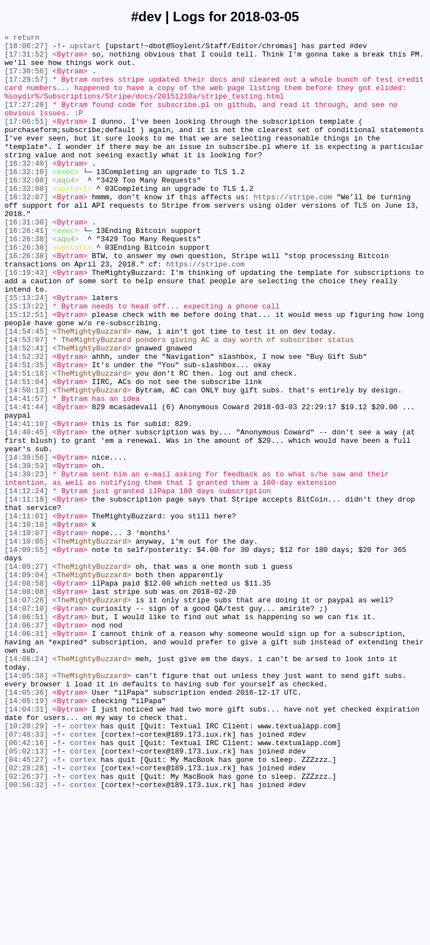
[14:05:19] (26, 835)
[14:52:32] (26, 422)
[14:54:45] (26, 391)
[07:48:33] (26, 875)
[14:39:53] (26, 553)
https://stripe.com (293, 230)
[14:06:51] (26, 734)
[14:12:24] (26, 583)
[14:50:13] (26, 462)
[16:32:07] (26, 230)
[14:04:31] (26, 845)
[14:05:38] (26, 804)
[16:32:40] (26, 190)
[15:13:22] (26, 361)
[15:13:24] (26, 351)
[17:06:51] (26, 139)
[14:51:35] (26, 432)
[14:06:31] (26, 754)
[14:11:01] (26, 613)
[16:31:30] (26, 260)
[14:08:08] (26, 704)
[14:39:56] (26, 542)
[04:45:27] (26, 905)
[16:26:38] (26, 280)
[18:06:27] (26, 49)
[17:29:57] (26, 89)
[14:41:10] (26, 502)
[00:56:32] (26, 935)
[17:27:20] (26, 119)
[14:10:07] (26, 633)
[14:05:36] (26, 825)
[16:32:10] (26, 200)
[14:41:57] (26, 472)
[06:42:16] (26, 885)
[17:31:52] (26, 59)
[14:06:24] (26, 784)
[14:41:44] (26, 482)
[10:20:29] (26, 865)
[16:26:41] (26, 270)
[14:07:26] (26, 714)
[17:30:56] (26, 79)
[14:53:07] (26, 401)
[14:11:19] (26, 593)
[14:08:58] (26, 694)
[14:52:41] (26, 411)
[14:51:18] (26, 442)
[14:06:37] (26, 744)
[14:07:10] (26, 724)
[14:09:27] (26, 673)
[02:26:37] (26, 925)
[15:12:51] (26, 371)
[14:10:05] (26, 643)
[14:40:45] (26, 512)
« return (21, 39)
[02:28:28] (26, 915)
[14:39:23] (26, 563)
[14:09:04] (26, 684)
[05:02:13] (26, 895)
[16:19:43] (26, 321)
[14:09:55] (26, 653)
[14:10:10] (26, 623)
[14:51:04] (26, 452)
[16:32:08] (26, 210)
